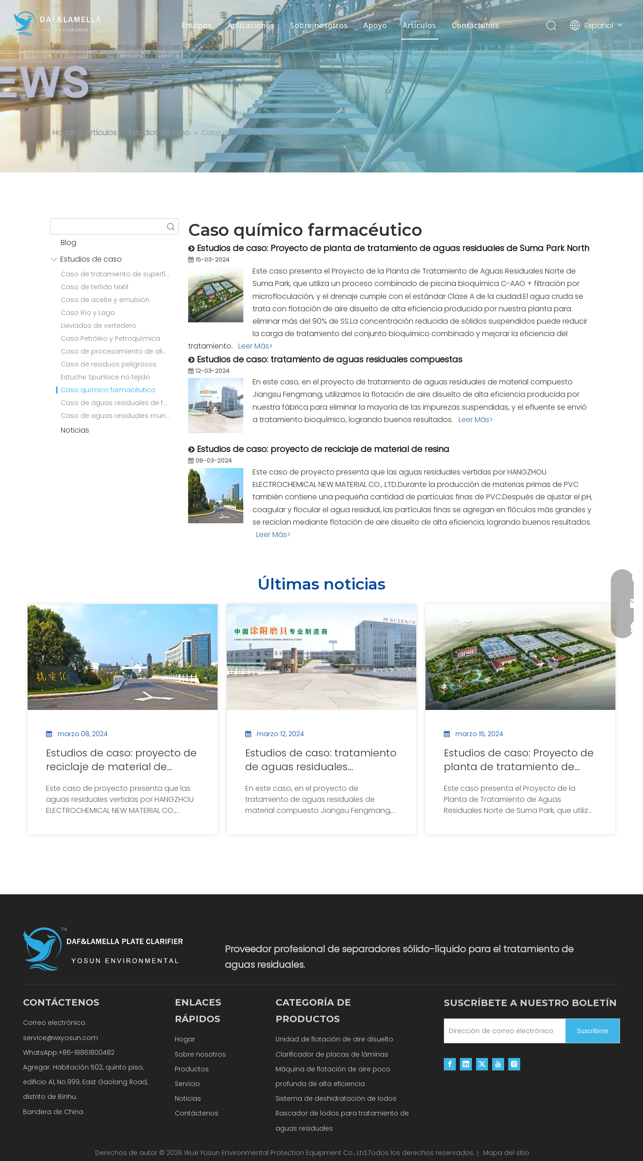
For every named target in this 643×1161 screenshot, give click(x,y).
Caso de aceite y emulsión (105, 299)
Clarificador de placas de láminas (332, 1054)
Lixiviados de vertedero (98, 325)
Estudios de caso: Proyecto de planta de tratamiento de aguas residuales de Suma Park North (393, 248)
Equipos (197, 25)
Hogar (185, 1039)
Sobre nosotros (319, 25)
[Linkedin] (466, 1063)
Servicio (187, 1083)
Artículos (419, 25)
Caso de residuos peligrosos (108, 364)
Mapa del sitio (506, 1152)
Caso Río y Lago (88, 312)
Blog (68, 242)
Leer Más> (255, 346)
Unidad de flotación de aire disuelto (334, 1039)
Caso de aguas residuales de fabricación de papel (120, 402)
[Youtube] (498, 1063)
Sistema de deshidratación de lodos (336, 1098)
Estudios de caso (91, 259)
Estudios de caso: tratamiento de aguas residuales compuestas (329, 359)
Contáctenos (475, 25)
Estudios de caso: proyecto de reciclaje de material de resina (323, 449)
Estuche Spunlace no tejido (105, 377)
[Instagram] (514, 1063)
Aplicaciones (251, 25)
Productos (192, 1069)
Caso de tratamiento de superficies (119, 274)
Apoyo (375, 25)
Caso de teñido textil (94, 287)
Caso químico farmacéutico (105, 390)
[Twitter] (482, 1063)
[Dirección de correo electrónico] (502, 1031)
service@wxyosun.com (60, 1037)
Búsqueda (170, 226)
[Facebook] (450, 1063)
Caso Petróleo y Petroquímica (110, 338)
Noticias (75, 430)
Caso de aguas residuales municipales (120, 415)
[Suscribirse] (592, 1030)
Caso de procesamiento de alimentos (120, 351)
